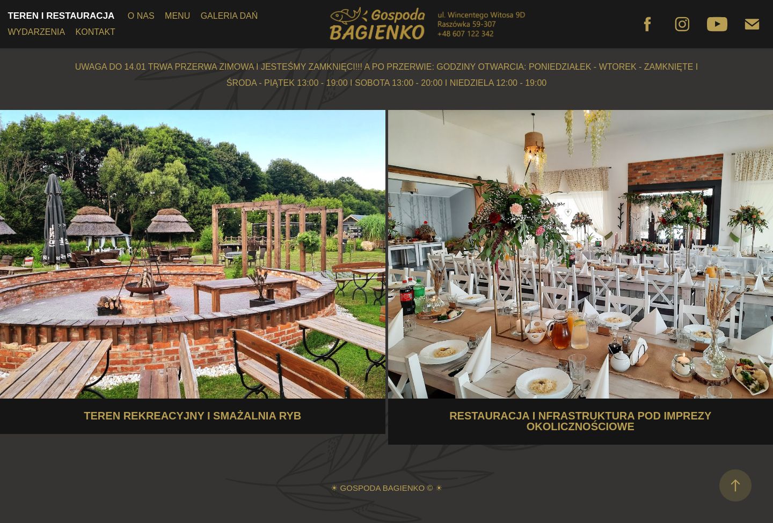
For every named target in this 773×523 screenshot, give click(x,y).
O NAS (141, 15)
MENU (177, 15)
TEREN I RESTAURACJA (61, 16)
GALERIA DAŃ (229, 15)
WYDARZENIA (36, 31)
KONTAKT (95, 31)
